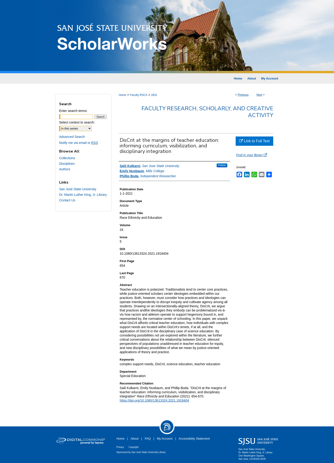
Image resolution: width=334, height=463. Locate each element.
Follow (222, 165)
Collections (67, 158)
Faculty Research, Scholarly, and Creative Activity (207, 112)
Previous (243, 94)
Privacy (120, 447)
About (134, 438)
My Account (165, 438)
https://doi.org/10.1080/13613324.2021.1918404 (154, 400)
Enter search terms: (73, 111)
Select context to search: (77, 122)
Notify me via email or (78, 143)
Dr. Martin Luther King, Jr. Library (83, 195)
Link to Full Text (254, 141)
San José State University (77, 189)
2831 (154, 95)
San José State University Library (149, 452)
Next (259, 94)
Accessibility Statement (194, 438)
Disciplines (67, 163)
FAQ (148, 438)
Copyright (133, 447)
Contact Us (67, 200)
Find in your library (251, 155)
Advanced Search (72, 137)
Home (122, 95)
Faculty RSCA (138, 95)
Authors (64, 169)
